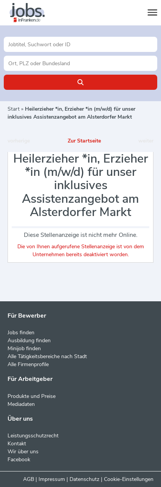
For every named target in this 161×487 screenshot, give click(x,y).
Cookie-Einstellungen (128, 479)
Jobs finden (21, 332)
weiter (145, 140)
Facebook (19, 459)
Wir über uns (23, 451)
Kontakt (17, 443)
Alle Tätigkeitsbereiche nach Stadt (47, 356)
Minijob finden (24, 348)
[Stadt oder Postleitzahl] (80, 63)
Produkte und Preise (32, 396)
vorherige (19, 140)
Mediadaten (21, 404)
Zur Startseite (84, 140)
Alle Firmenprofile (28, 364)
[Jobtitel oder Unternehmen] (80, 44)
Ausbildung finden (29, 340)
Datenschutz (84, 479)
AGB (28, 479)
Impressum (52, 479)
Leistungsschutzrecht (33, 435)
